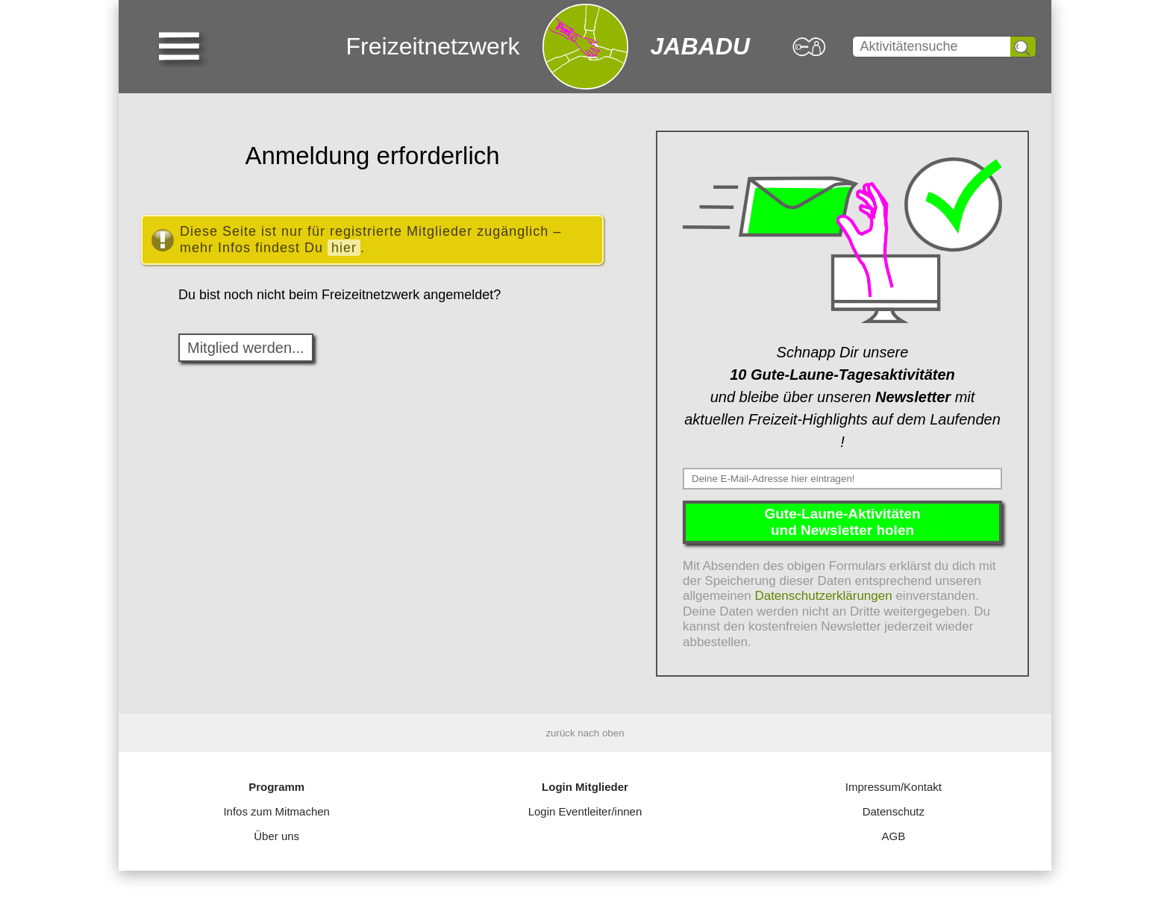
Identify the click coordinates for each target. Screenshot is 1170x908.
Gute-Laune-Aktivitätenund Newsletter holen (842, 522)
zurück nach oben (584, 733)
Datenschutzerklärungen (823, 596)
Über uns (276, 836)
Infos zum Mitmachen (276, 811)
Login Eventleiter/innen (585, 811)
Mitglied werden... (245, 347)
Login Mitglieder (585, 786)
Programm (276, 786)
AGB (893, 836)
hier (344, 247)
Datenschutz (894, 811)
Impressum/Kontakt (893, 786)
